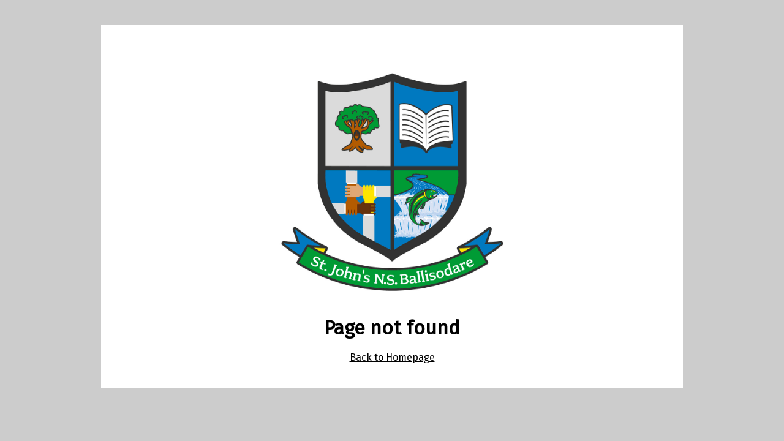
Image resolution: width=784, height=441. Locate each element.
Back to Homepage (392, 357)
